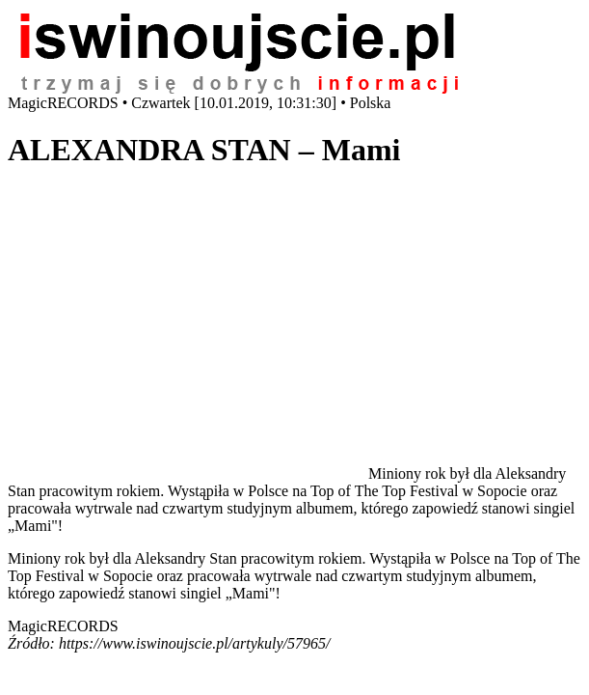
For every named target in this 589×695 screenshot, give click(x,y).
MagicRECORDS (63, 626)
